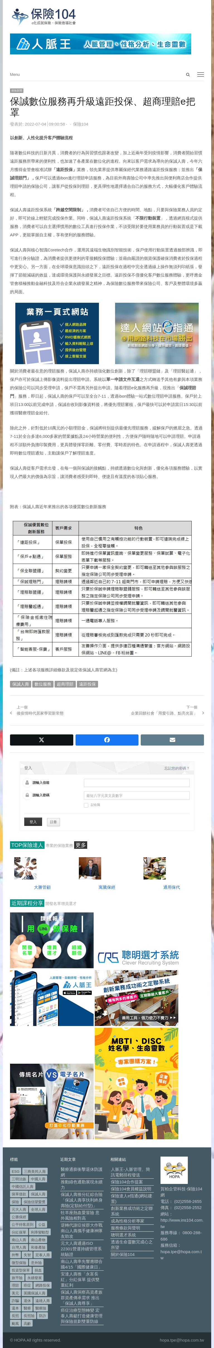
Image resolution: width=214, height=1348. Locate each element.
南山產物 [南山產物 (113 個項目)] (38, 1240)
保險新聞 (16, 90)
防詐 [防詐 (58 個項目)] (42, 1316)
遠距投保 (87, 684)
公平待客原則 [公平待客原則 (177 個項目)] (22, 1224)
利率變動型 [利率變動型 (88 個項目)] (40, 1232)
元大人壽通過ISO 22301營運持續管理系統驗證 (81, 1249)
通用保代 (171, 887)
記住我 (92, 805)
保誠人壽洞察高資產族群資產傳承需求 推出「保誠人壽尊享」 (82, 1298)
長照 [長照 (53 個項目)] (15, 1316)
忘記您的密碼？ (177, 768)
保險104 (80, 124)
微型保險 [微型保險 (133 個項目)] (19, 1263)
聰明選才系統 (123, 1234)
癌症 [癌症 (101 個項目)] (27, 1285)
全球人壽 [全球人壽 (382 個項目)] (38, 1209)
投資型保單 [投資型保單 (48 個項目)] (21, 1270)
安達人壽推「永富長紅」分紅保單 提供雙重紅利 (80, 1279)
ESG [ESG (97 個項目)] (15, 1171)
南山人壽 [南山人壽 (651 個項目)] (19, 1240)
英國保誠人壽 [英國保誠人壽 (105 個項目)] (34, 1293)
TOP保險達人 (27, 845)
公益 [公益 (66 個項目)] (41, 1224)
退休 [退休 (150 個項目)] (27, 1301)
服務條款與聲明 (125, 1228)
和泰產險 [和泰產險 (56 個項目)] (38, 1247)
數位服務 (43, 684)
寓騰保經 (107, 887)
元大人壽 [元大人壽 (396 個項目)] (19, 1209)
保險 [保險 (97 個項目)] (15, 1202)
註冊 (53, 822)
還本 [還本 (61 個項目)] (15, 1308)
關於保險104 (123, 1254)
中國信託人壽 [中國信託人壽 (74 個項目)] (22, 1186)
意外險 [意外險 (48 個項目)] (36, 1263)
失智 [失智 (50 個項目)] (27, 1255)
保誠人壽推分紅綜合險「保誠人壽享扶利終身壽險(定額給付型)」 (82, 1200)
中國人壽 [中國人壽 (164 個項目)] (38, 1179)
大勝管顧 (42, 887)
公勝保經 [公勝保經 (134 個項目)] (19, 1217)
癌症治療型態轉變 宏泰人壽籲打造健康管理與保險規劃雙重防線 (82, 1316)
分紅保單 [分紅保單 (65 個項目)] (19, 1232)
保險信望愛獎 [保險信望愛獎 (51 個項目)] (34, 1202)
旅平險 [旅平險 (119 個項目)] (17, 1278)
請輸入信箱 (41, 783)
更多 (81, 845)
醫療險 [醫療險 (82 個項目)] (40, 1308)
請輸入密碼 (41, 795)
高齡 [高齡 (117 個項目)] (27, 1323)
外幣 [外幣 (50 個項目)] (15, 1255)
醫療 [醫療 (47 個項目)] (27, 1308)
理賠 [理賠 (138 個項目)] (15, 1285)
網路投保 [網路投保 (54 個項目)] (42, 1285)
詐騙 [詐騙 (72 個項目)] (15, 1301)
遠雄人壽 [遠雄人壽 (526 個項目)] (42, 1301)
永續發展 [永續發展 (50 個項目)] (34, 1278)
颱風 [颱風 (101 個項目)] (15, 1323)
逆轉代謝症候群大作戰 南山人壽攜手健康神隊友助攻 (82, 1231)
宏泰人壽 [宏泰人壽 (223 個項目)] (42, 1255)
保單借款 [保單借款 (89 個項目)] (19, 1194)
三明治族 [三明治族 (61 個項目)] (19, 1179)
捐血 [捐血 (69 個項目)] (38, 1270)
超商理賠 (65, 684)
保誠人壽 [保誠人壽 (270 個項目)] (38, 1194)
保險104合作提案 (127, 1181)
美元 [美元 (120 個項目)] (15, 1293)
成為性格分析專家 (127, 1221)
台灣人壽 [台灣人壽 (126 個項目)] (19, 1247)
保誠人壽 (20, 684)
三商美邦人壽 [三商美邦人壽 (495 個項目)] (35, 1171)
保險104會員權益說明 (131, 1188)
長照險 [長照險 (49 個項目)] (29, 1316)
